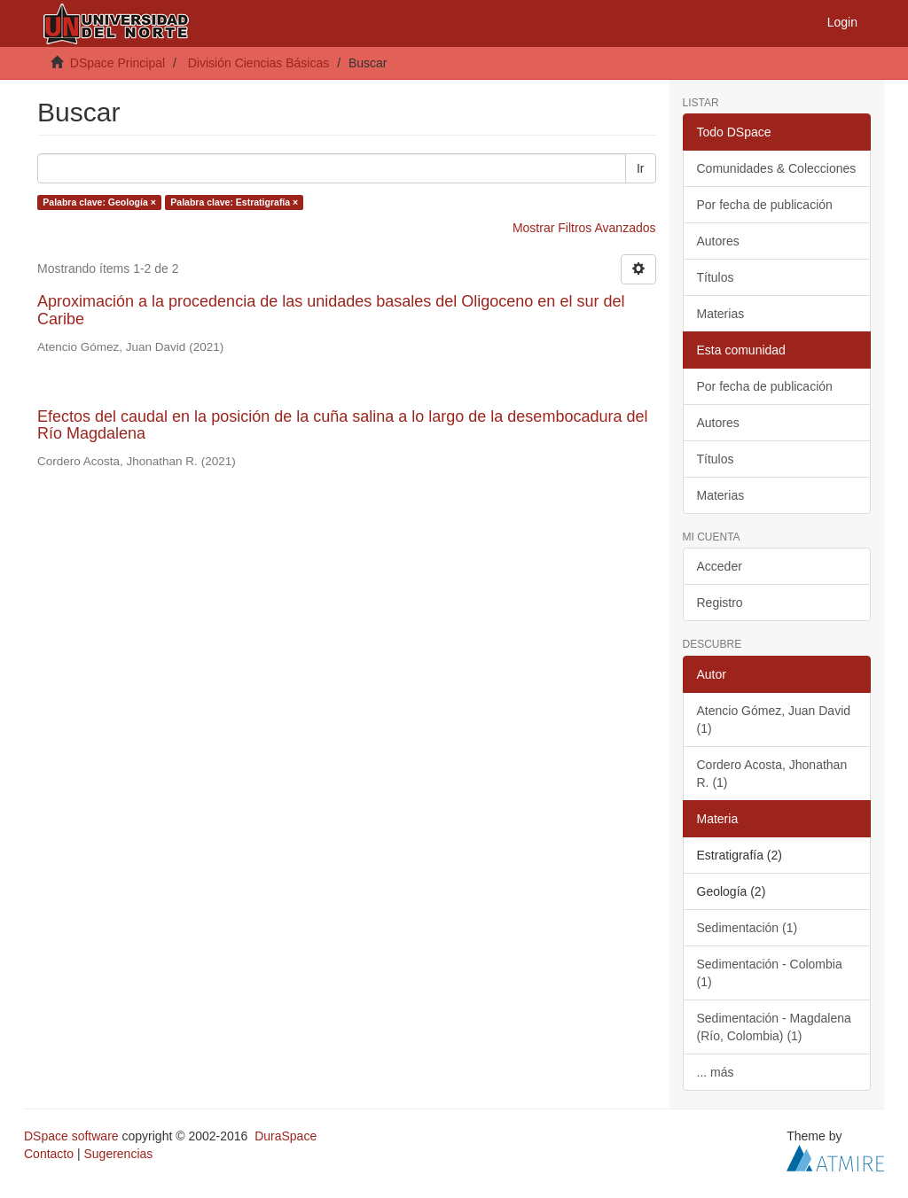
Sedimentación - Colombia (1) (769, 973)
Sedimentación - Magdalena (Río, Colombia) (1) (774, 1027)
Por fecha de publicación (765, 205)
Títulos (715, 277)
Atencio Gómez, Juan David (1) (774, 719)
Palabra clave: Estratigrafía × (234, 202)
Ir (641, 168)
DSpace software (71, 1136)
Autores (718, 241)
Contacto (49, 1154)
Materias (721, 314)
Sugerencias (118, 1154)
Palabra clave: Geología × (99, 202)
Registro (720, 602)
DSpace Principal (117, 63)
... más (715, 1072)
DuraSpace (285, 1136)
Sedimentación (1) (747, 928)
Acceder (719, 566)
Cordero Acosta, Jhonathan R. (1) (772, 774)
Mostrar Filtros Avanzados (584, 228)
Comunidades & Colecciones (777, 168)
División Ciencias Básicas (259, 63)
